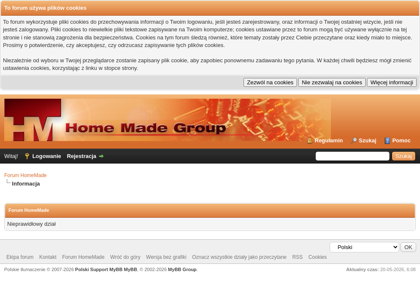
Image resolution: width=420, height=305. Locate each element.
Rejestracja (81, 156)
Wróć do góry (125, 257)
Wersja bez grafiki (166, 257)
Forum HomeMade (25, 175)
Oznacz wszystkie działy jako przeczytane (239, 257)
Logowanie (46, 156)
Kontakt (47, 257)
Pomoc (401, 140)
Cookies (317, 257)
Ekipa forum (20, 257)
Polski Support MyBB (99, 269)
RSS (297, 257)
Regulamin (329, 140)
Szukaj (367, 140)
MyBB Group (182, 269)
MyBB (130, 269)
